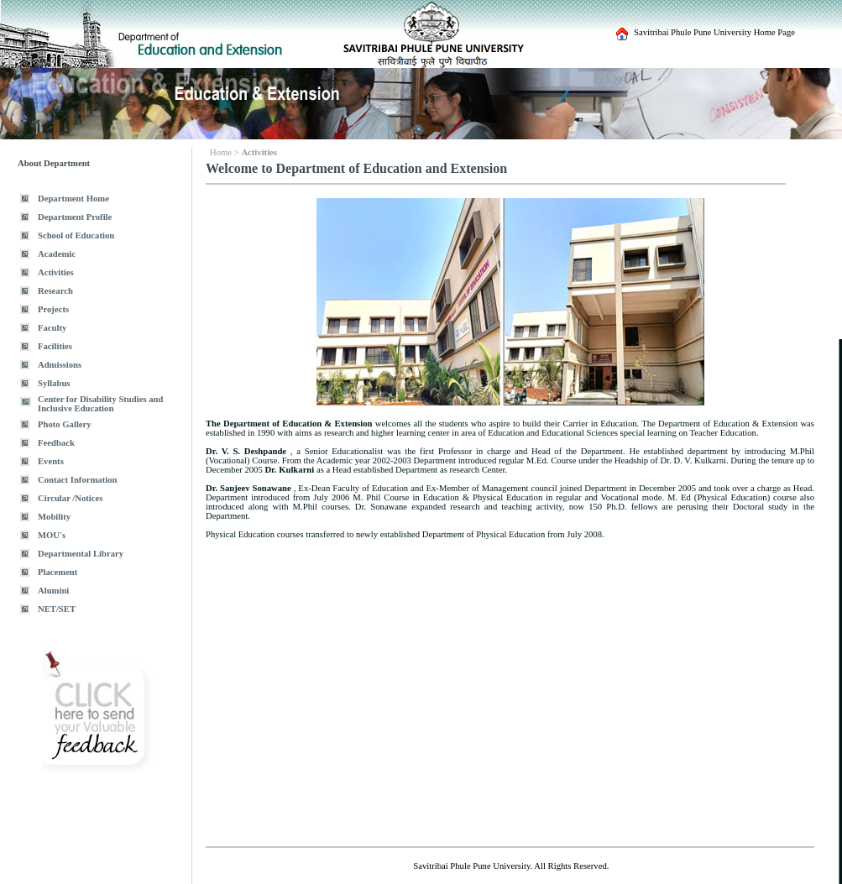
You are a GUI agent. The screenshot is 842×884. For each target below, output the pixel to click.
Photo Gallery (65, 424)
